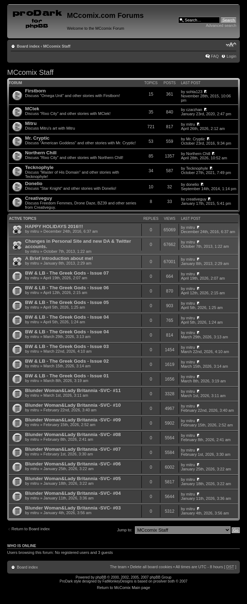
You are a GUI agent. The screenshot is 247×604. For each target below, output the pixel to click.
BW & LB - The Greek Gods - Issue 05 (67, 302)
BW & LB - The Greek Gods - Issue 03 (67, 346)
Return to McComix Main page (123, 587)
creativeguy (196, 199)
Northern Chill (41, 152)
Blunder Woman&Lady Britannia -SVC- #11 (73, 390)
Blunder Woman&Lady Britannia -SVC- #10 (73, 405)
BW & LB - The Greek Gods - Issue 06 (67, 287)
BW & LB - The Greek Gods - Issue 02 (67, 361)
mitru (190, 124)
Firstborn (35, 90)
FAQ (215, 56)
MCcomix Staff (56, 46)
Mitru (31, 123)
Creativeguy (38, 198)
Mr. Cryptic (37, 138)
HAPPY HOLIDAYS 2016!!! (54, 226)
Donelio (33, 183)
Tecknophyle (39, 167)
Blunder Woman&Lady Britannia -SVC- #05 (73, 478)
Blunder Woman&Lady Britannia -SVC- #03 (73, 508)
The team (118, 567)
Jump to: (124, 530)
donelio (192, 184)
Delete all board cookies (151, 567)
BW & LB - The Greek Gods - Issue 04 (67, 317)
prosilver (160, 581)
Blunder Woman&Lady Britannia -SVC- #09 (73, 419)
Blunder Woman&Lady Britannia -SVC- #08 (73, 434)
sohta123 (194, 92)
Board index (28, 46)
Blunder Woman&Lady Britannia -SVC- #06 (73, 464)
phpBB (101, 577)
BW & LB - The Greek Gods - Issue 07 (67, 273)
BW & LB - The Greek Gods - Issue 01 (67, 375)
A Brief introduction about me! (59, 258)
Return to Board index (30, 529)
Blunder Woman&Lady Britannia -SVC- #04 (73, 493)
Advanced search (221, 25)
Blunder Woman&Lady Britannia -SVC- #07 (73, 449)
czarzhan (194, 109)
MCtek (32, 108)
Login (231, 56)
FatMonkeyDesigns (117, 581)
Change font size (231, 45)
